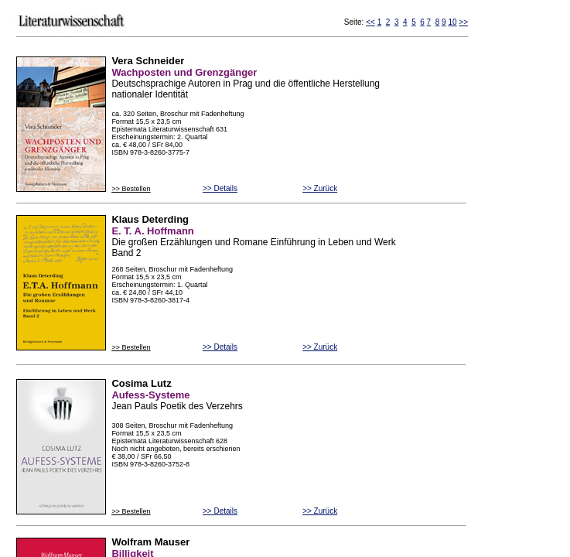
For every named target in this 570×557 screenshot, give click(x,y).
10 (452, 22)
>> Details (220, 188)
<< (370, 22)
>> (463, 22)
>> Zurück (319, 188)
